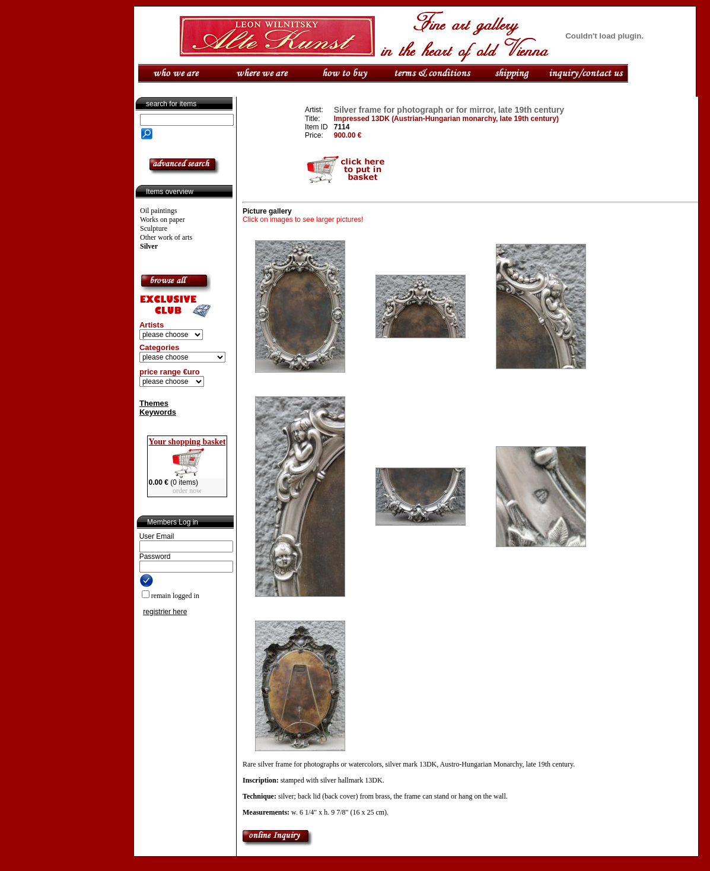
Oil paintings (158, 210)
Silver (149, 246)
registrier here (165, 612)
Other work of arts (166, 237)
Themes (153, 403)
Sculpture (153, 228)
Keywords (157, 412)
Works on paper (162, 219)
